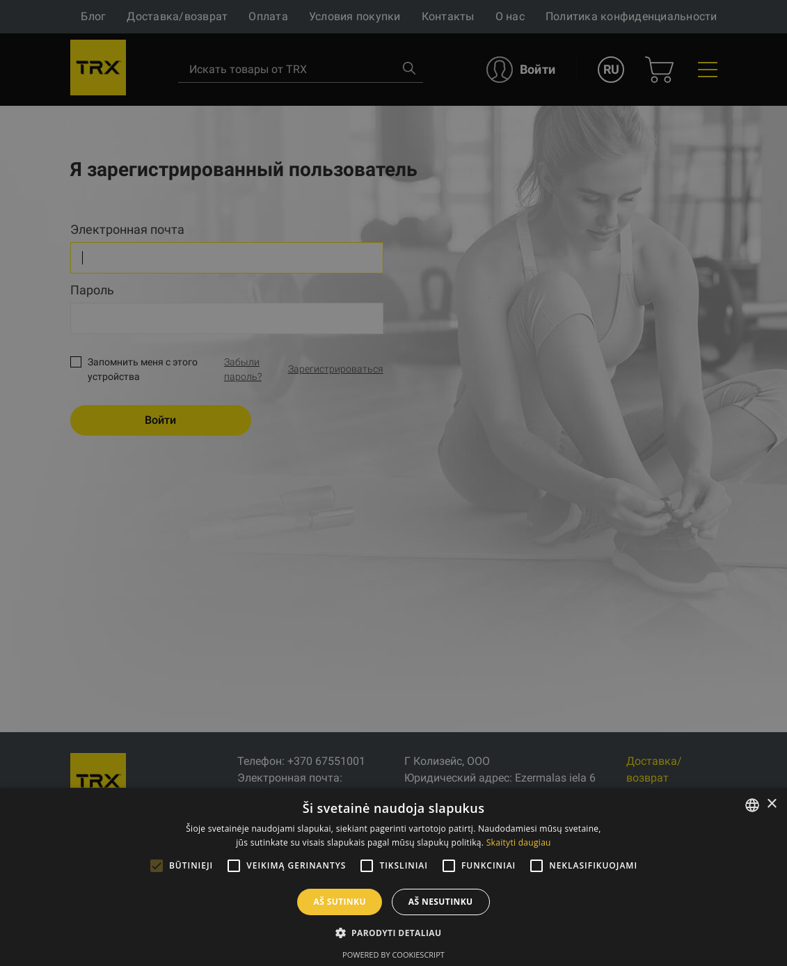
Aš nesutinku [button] (440, 902)
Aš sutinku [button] (339, 902)
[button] (394, 933)
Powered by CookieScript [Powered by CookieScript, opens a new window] (393, 954)
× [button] (771, 804)
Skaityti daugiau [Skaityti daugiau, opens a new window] (518, 842)
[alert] (393, 483)
